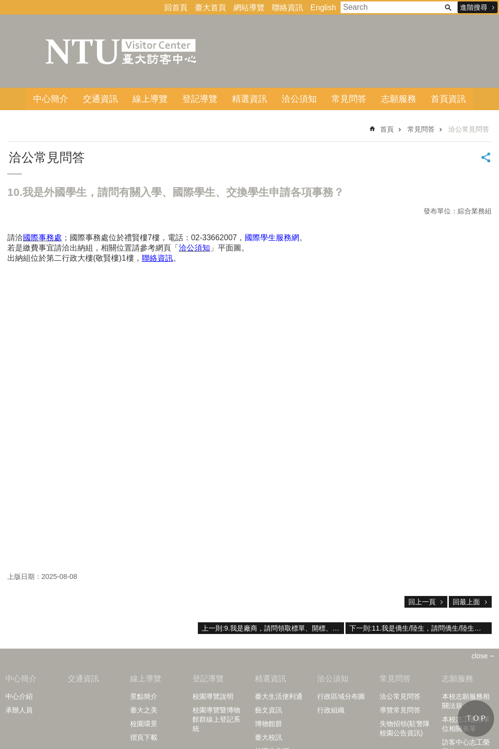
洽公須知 (299, 99)
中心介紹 (19, 696)
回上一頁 (422, 602)
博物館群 (268, 724)
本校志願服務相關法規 (466, 701)
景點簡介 (143, 696)
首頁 (387, 129)
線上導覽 (150, 99)
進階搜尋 (473, 7)
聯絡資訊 (287, 7)
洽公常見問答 (468, 129)
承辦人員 (19, 710)
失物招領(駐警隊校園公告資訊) (405, 728)
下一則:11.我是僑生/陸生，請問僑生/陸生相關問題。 (420, 628)
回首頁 (176, 7)
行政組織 (331, 710)
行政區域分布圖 (341, 696)
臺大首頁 (210, 7)
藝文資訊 (268, 710)
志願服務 (398, 99)
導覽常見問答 (400, 710)
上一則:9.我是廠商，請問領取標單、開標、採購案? (273, 628)
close (479, 656)
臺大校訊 (268, 737)
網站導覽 (249, 7)
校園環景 (143, 724)
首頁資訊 (448, 99)
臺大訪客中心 (122, 51)
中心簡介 (50, 99)
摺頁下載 (143, 737)
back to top (476, 718)
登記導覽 (199, 99)
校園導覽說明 (212, 696)
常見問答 (348, 99)
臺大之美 (143, 710)
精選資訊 (249, 99)
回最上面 (466, 602)
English (323, 7)
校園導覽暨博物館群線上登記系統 (216, 719)
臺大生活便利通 (279, 696)
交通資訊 (100, 99)
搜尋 (448, 7)
